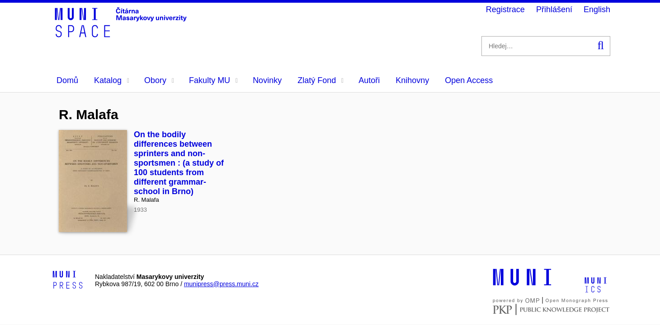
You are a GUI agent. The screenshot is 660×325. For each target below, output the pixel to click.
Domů (67, 80)
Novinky (267, 80)
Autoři (369, 80)
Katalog (111, 80)
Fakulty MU (213, 80)
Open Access (469, 80)
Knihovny (412, 80)
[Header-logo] (122, 34)
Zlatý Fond (320, 80)
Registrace (505, 9)
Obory (159, 80)
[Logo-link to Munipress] (68, 280)
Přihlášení (554, 9)
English (597, 9)
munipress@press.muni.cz (221, 284)
